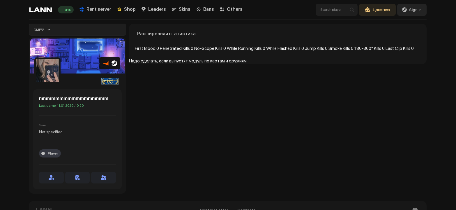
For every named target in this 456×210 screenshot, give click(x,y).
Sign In (412, 9)
